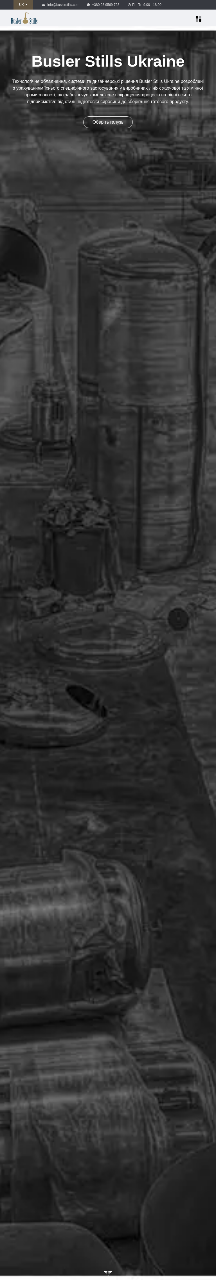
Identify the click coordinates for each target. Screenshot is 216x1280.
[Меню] (198, 18)
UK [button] (22, 5)
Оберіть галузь (108, 122)
